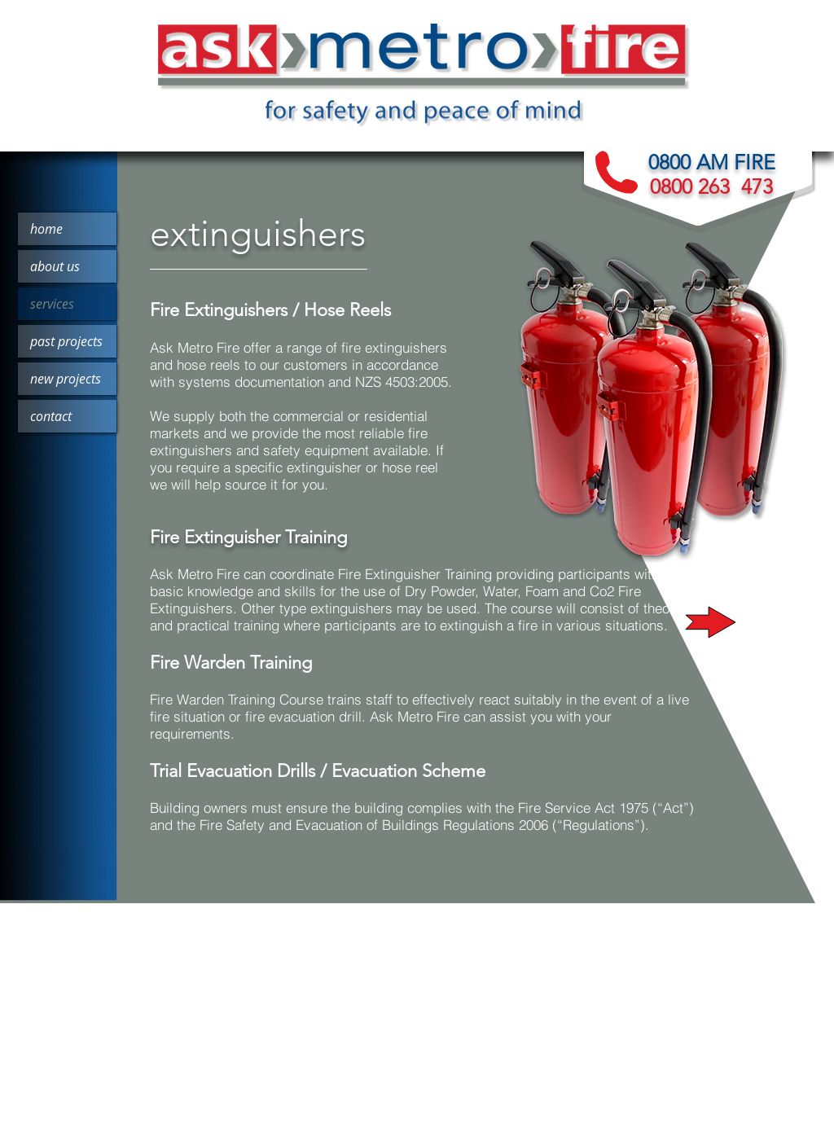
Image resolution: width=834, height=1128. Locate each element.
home (46, 229)
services (52, 304)
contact (51, 416)
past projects (66, 341)
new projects (65, 379)
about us (55, 266)
